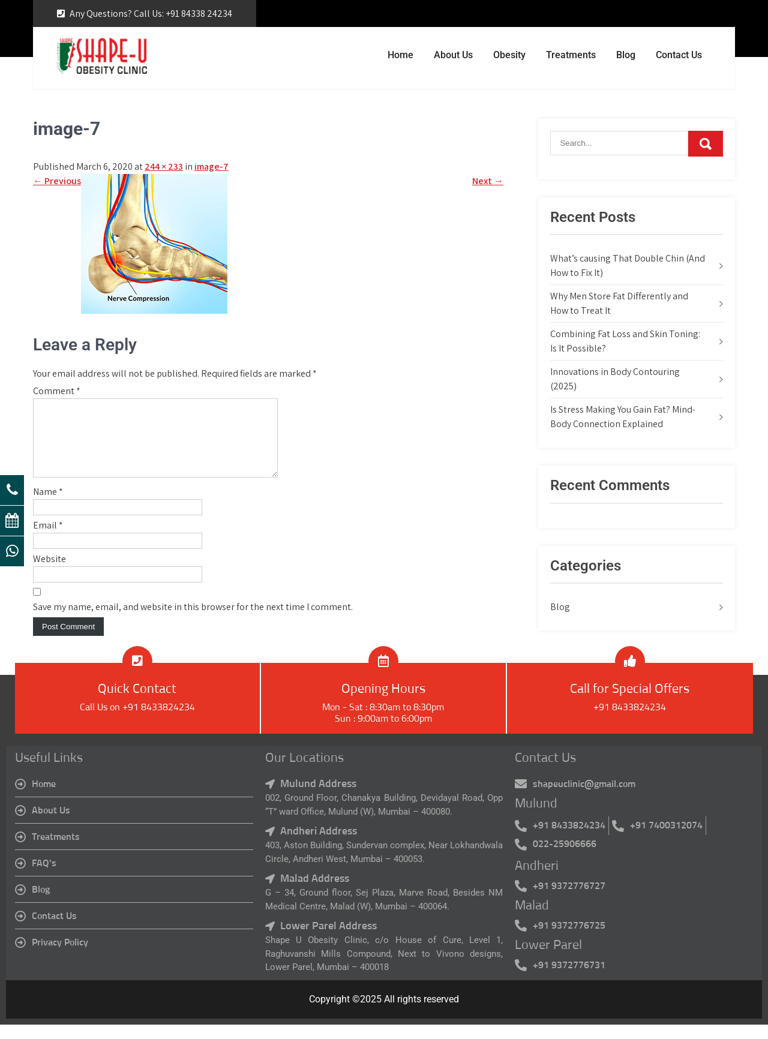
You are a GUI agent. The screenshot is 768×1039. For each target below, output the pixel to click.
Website (49, 573)
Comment (56, 391)
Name (48, 506)
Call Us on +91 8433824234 (137, 721)
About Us (453, 55)
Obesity (509, 55)
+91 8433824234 (629, 721)
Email (48, 539)
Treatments (571, 55)
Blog (625, 55)
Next (487, 181)
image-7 (211, 166)
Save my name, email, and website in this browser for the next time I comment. (193, 621)
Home (400, 55)
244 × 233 (164, 166)
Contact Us (679, 55)
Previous (57, 181)
